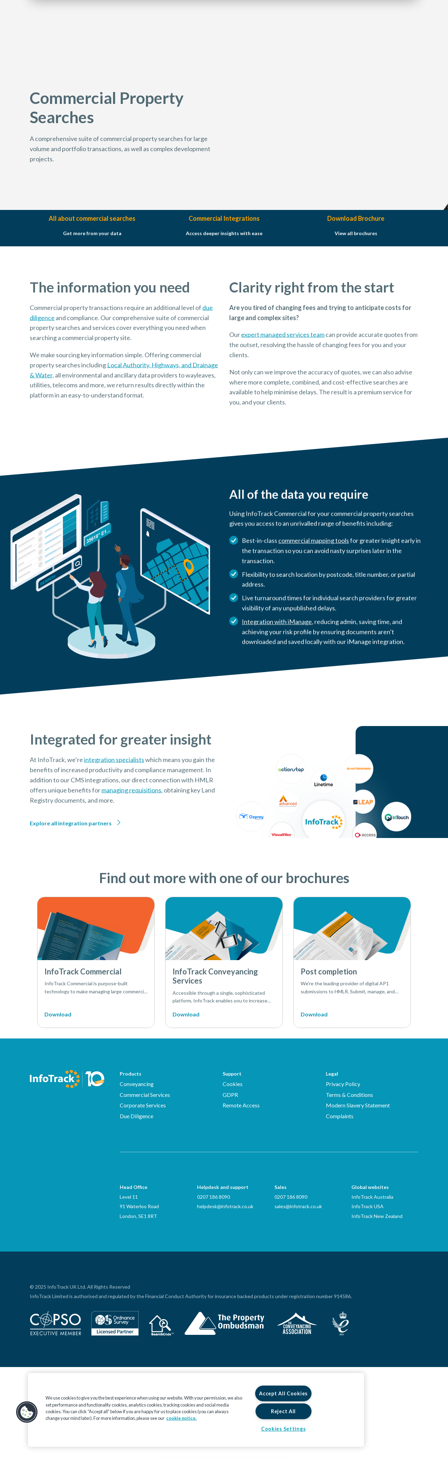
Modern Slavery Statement (358, 1196)
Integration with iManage (277, 655)
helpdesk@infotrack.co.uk (225, 1297)
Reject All (283, 1411)
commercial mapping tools (313, 574)
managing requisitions (131, 869)
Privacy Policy (343, 1174)
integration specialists (114, 838)
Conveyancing (137, 1174)
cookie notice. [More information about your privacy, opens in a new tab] (181, 1418)
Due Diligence (136, 1207)
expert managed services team (282, 368)
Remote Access (241, 1196)
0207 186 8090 (213, 1288)
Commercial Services (145, 1185)
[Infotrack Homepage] (67, 1170)
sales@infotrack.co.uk (298, 1297)
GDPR (230, 1185)
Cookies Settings (283, 1429)
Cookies (233, 1174)
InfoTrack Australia (372, 1288)
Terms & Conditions (349, 1185)
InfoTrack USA (367, 1297)
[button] (27, 1412)
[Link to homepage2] (71, 26)
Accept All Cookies (283, 1393)
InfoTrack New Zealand (376, 1307)
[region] (196, 1410)
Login (371, 26)
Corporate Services (143, 1196)
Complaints (340, 1207)
